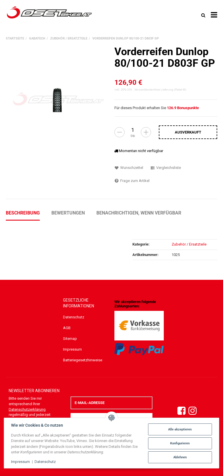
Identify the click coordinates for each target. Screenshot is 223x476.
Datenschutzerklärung (27, 409)
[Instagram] (192, 411)
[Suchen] (203, 15)
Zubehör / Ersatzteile (189, 244)
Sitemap (70, 338)
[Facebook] (181, 411)
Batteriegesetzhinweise (82, 360)
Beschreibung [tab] (23, 213)
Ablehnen (179, 457)
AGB (67, 328)
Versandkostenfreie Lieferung (153, 89)
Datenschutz (73, 317)
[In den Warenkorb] (188, 132)
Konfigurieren (179, 443)
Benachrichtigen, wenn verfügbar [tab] (138, 213)
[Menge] (132, 130)
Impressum (72, 349)
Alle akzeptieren (179, 429)
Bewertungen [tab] (68, 213)
